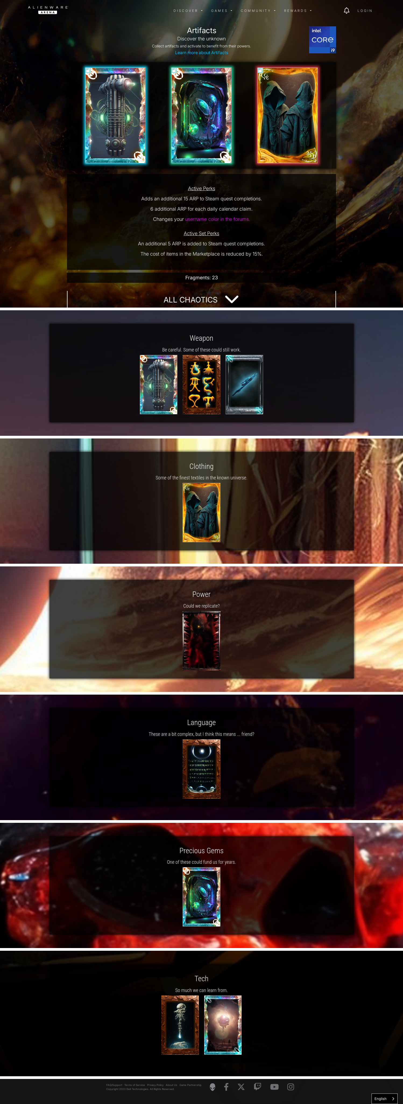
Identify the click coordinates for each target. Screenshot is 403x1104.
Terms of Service (134, 1085)
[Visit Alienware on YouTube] (274, 1087)
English (380, 1098)
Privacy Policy (155, 1085)
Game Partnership (190, 1085)
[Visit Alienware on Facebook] (226, 1087)
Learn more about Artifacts (201, 52)
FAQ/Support (114, 1085)
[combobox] (385, 1098)
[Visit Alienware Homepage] (213, 1087)
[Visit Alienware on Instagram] (290, 1087)
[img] (114, 10)
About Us (171, 1085)
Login (365, 11)
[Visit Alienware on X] (241, 1087)
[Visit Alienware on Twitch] (257, 1087)
